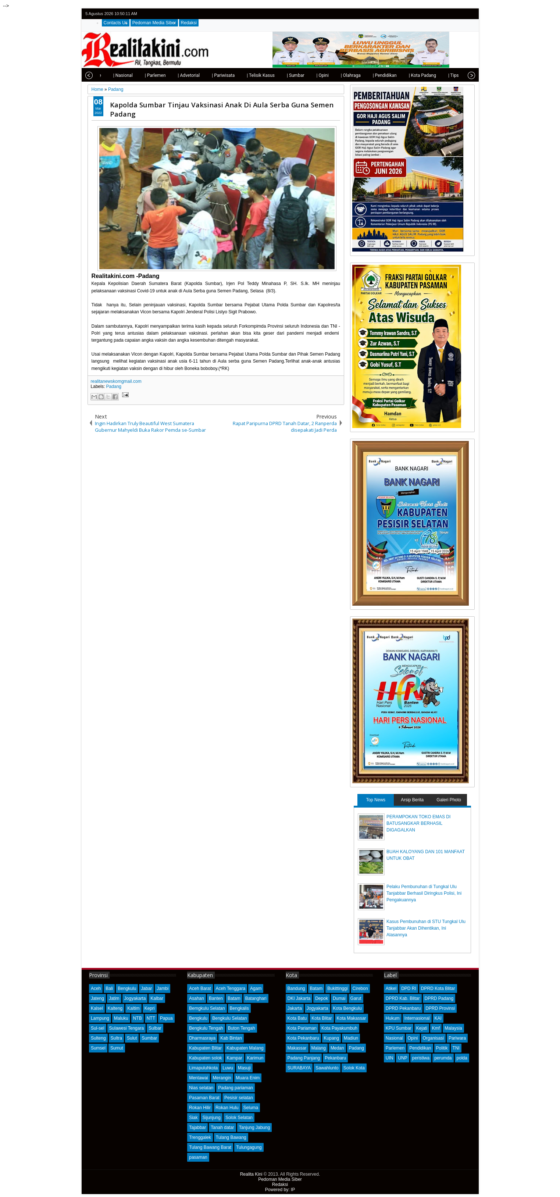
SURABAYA (299, 1067)
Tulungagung (249, 1147)
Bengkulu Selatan (229, 1018)
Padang (113, 386)
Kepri (150, 1008)
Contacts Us (116, 22)
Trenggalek (200, 1137)
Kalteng (115, 1008)
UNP (402, 1058)
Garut (355, 998)
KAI (438, 1018)
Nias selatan (201, 1087)
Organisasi (433, 1038)
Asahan (196, 998)
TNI (456, 1048)
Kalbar (156, 998)
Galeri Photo (448, 799)
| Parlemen (140, 75)
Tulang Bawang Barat (210, 1147)
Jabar (146, 988)
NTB (137, 1018)
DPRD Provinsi (440, 1008)
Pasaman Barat (204, 1097)
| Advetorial (174, 75)
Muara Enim (248, 1077)
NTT (151, 1018)
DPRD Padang (439, 998)
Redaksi (189, 22)
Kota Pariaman (302, 1028)
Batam (234, 998)
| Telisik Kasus (246, 75)
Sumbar (149, 1038)
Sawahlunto (327, 1067)
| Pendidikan (370, 75)
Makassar (297, 1048)
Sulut (132, 1038)
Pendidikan (420, 1048)
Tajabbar (197, 1127)
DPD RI (408, 988)
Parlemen (395, 1048)
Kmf (436, 1028)
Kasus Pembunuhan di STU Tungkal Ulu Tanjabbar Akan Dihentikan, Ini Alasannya (426, 928)
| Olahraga (336, 75)
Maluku (121, 1018)
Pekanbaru (335, 1058)
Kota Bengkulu (347, 1008)
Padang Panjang (304, 1058)
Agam (255, 988)
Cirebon (360, 988)
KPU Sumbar (398, 1028)
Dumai (339, 998)
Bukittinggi (337, 988)
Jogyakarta (135, 998)
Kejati (421, 1028)
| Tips (439, 75)
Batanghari (256, 998)
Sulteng (98, 1038)
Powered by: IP (280, 1189)
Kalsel (97, 1008)
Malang (318, 1048)
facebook (451, 13)
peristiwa (420, 1058)
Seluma (250, 1107)
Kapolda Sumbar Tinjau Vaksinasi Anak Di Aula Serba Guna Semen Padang (221, 109)
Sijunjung (212, 1117)
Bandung (296, 988)
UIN (389, 1058)
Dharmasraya (202, 1038)
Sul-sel (97, 1028)
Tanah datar (222, 1127)
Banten (216, 998)
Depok (321, 998)
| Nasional (108, 75)
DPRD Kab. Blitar (403, 998)
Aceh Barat (200, 988)
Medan (337, 1048)
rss (470, 13)
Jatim (114, 998)
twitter (441, 13)
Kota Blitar (321, 1018)
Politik (442, 1048)
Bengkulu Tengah (206, 1028)
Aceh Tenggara (231, 988)
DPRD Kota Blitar (438, 988)
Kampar (234, 1058)
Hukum (393, 1018)
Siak (193, 1117)
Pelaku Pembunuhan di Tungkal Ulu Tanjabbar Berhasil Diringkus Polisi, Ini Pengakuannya (423, 893)
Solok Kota (354, 1067)
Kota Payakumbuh (339, 1028)
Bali (109, 988)
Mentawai (198, 1077)
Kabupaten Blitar (205, 1048)
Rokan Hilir (200, 1107)
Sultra (116, 1038)
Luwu (227, 1067)
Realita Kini (251, 1174)
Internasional (417, 1018)
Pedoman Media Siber (154, 22)
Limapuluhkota (203, 1067)
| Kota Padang (407, 75)
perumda (443, 1058)
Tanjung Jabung (254, 1127)
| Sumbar (281, 75)
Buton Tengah (241, 1028)
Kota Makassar (351, 1018)
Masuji (244, 1067)
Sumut (116, 1048)
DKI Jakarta (299, 998)
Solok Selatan (239, 1117)
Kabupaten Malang (245, 1048)
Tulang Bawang (231, 1137)
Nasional (394, 1038)
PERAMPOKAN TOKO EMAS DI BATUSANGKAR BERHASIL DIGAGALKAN (418, 823)
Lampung (100, 1018)
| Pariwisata (208, 75)
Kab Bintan (231, 1038)
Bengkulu (127, 988)
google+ (460, 13)
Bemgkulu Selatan (207, 1008)
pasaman (198, 1157)
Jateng (97, 998)
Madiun (351, 1038)
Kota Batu (297, 1018)
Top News (375, 799)
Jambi (162, 988)
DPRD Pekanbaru (403, 1008)
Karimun (255, 1058)
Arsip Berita (412, 799)
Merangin (222, 1077)
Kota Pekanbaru (303, 1038)
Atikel (391, 988)
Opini (413, 1038)
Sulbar (155, 1028)
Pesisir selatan (238, 1097)
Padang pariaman (235, 1087)
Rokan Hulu (227, 1107)
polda (462, 1058)
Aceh (96, 988)
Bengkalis (239, 1008)
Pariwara (457, 1038)
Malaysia (453, 1028)
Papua (166, 1018)
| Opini (308, 75)
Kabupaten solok (205, 1058)
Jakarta (295, 1008)
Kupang (331, 1038)
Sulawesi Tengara (126, 1028)
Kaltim (133, 1008)
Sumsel (98, 1048)
